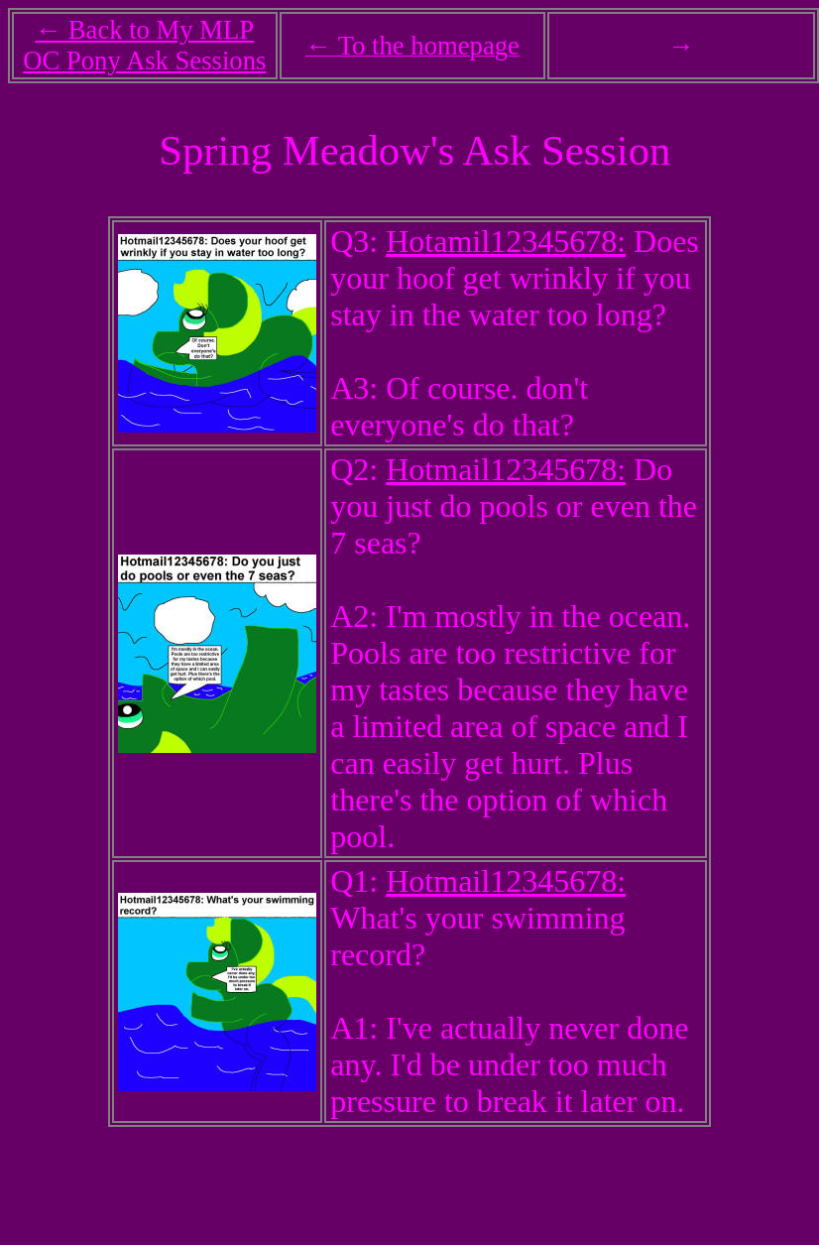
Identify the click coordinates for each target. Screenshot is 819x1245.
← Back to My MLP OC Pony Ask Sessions (144, 45)
